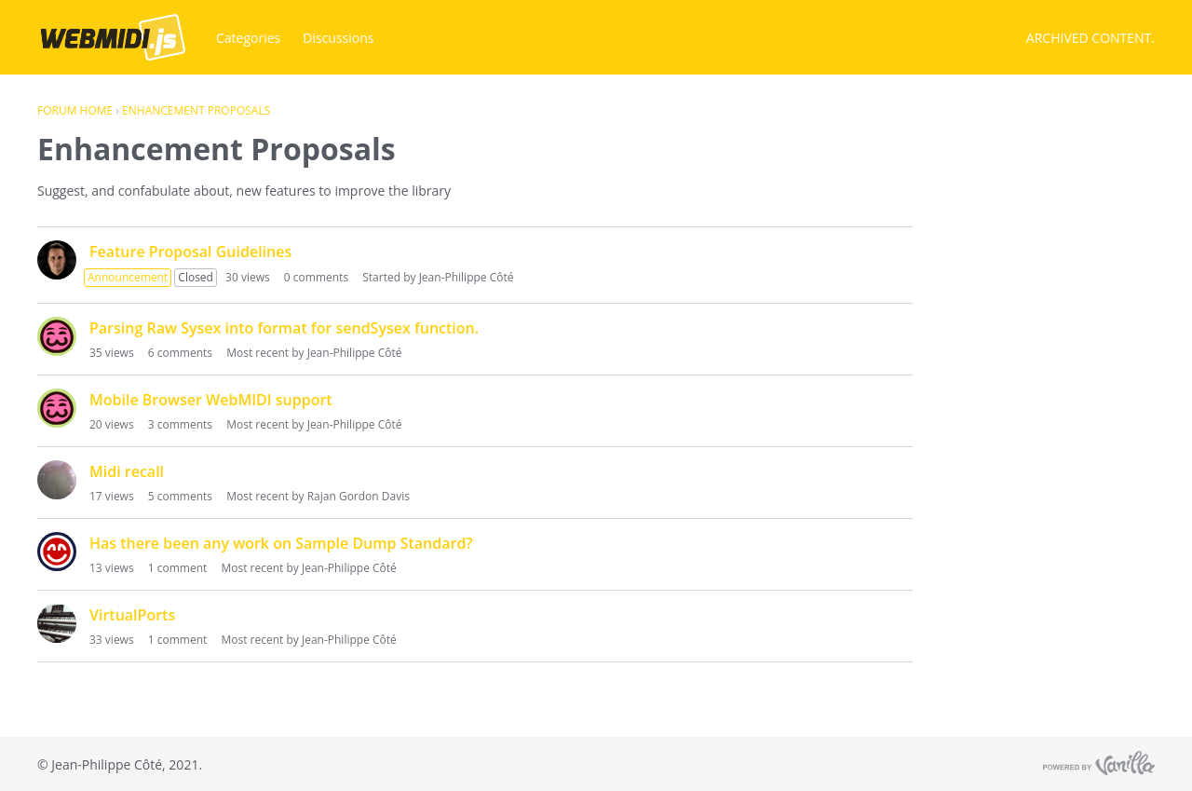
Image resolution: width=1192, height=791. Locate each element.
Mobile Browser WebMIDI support (210, 399)
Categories (248, 38)
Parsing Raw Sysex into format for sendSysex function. (284, 328)
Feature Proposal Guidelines (190, 251)
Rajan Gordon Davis (358, 496)
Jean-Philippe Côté (466, 277)
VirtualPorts (132, 615)
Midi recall (126, 471)
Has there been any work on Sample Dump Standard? (281, 543)
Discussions (338, 38)
